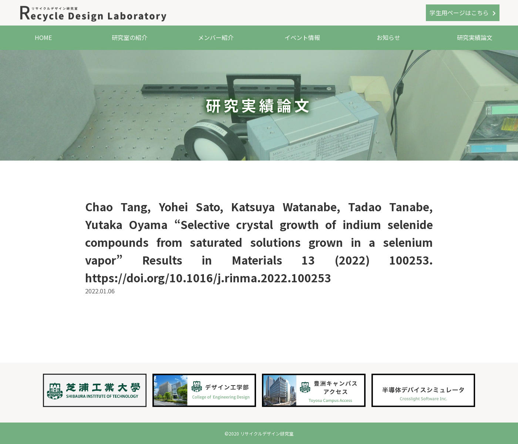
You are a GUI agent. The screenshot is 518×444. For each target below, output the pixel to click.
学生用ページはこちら (459, 12)
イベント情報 (302, 37)
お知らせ (388, 37)
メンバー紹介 (215, 37)
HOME (43, 37)
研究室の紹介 (129, 37)
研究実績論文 (474, 37)
